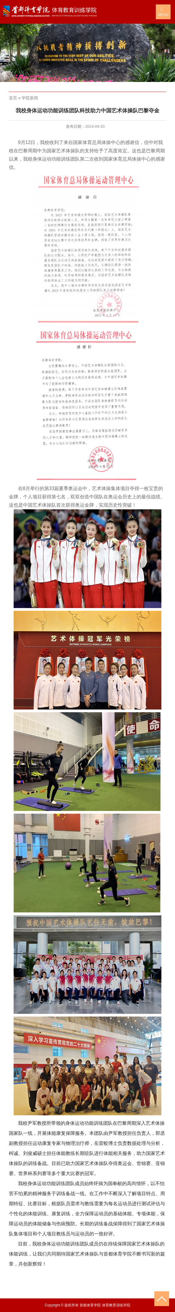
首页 (13, 98)
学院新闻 (30, 98)
